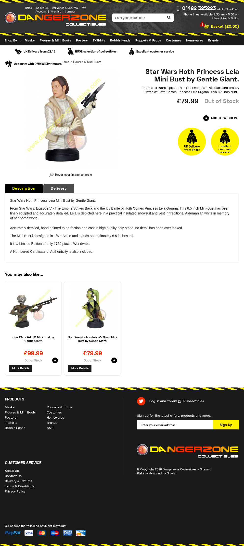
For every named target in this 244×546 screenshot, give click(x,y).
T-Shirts (99, 40)
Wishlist (56, 11)
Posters (82, 40)
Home (28, 8)
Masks (30, 40)
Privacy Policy (15, 491)
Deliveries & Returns (65, 8)
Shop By (10, 40)
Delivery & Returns (18, 481)
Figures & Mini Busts (55, 40)
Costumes (173, 40)
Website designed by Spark (156, 473)
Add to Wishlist (225, 118)
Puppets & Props (148, 40)
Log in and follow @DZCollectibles (176, 401)
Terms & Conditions (19, 486)
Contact (70, 11)
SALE (8, 50)
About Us (42, 8)
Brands (213, 40)
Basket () (225, 26)
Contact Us (13, 476)
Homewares (194, 40)
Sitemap (205, 469)
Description (24, 188)
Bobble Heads (120, 40)
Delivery (59, 188)
